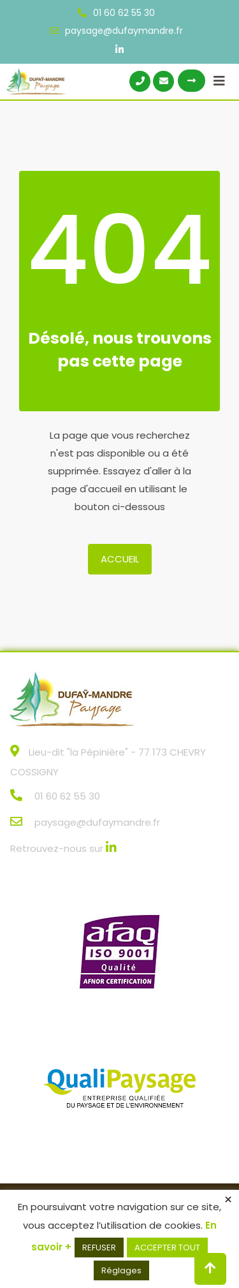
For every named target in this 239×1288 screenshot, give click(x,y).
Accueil (120, 559)
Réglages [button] (121, 1270)
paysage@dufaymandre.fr (124, 30)
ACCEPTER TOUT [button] (167, 1247)
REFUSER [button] (99, 1247)
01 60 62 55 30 (124, 12)
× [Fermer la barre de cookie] (228, 1200)
